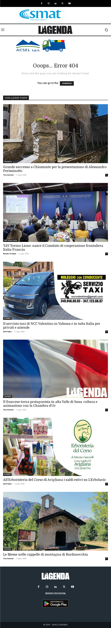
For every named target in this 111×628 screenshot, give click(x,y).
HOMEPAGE (66, 83)
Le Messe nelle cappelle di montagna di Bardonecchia (45, 554)
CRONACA (8, 162)
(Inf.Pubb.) (7, 332)
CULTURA (7, 396)
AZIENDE (7, 318)
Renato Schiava (9, 254)
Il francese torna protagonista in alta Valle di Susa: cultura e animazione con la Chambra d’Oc (50, 404)
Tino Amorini (8, 175)
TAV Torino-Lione (10, 240)
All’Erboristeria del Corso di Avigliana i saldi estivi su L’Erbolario (54, 480)
